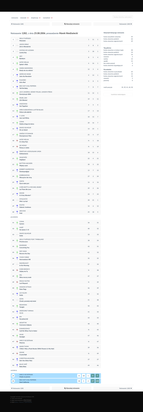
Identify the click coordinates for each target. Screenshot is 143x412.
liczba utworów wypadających (113, 65)
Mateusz (21, 402)
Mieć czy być (23, 201)
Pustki (21, 205)
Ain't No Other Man (25, 360)
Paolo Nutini (24, 281)
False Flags (22, 289)
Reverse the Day (24, 253)
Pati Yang (23, 251)
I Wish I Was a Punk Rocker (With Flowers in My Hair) (36, 348)
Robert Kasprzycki (26, 169)
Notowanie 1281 (17, 24)
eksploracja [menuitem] (34, 18)
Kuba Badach (24, 269)
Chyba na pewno (24, 377)
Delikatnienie (23, 153)
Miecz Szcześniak (26, 340)
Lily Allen (23, 293)
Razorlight (23, 263)
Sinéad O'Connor (26, 133)
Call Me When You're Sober (28, 331)
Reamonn (23, 305)
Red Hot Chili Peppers (27, 86)
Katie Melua (24, 62)
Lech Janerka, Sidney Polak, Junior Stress (35, 92)
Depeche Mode (25, 74)
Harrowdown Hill (25, 259)
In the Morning (24, 265)
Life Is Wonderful (25, 46)
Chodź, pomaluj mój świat (27, 301)
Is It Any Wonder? (25, 195)
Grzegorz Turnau (26, 311)
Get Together (23, 106)
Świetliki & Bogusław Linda (30, 151)
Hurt (21, 227)
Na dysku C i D (24, 230)
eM (20, 316)
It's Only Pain (23, 142)
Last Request (23, 283)
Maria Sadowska (26, 68)
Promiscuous (23, 241)
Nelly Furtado (25, 38)
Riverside (23, 245)
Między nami (23, 165)
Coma (21, 121)
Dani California (24, 382)
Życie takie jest (24, 183)
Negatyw (23, 322)
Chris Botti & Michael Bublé (30, 187)
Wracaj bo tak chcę (25, 177)
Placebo (22, 80)
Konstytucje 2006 (25, 94)
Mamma (22, 343)
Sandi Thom (24, 346)
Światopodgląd (24, 171)
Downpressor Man (25, 136)
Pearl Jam (23, 98)
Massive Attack (25, 287)
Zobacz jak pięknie (25, 112)
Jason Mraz (24, 44)
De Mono (23, 145)
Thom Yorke (24, 257)
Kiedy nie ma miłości (26, 70)
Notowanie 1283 (125, 24)
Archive (22, 211)
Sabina (16, 402)
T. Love (22, 115)
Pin (20, 275)
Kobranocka (24, 175)
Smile (21, 235)
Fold (20, 213)
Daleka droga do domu (26, 124)
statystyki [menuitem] (23, 18)
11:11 (21, 313)
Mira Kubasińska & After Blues (31, 110)
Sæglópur (22, 159)
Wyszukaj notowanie (71, 24)
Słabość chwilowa (25, 207)
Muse (21, 334)
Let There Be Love (25, 189)
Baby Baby (22, 366)
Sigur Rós (23, 157)
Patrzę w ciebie (24, 148)
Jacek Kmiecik (28, 402)
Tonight (21, 307)
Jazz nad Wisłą (24, 118)
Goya (21, 299)
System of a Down (26, 50)
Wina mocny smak (25, 277)
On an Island (23, 130)
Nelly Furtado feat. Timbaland (31, 239)
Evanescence (24, 328)
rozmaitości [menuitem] (46, 18)
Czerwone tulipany (25, 325)
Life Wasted (23, 100)
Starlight (22, 337)
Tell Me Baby (23, 88)
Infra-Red (22, 82)
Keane (21, 193)
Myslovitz (23, 199)
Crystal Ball (23, 354)
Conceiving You (24, 247)
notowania (14, 18)
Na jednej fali (23, 319)
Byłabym (22, 58)
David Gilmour (25, 127)
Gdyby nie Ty (23, 271)
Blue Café (23, 364)
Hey (20, 56)
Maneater (22, 40)
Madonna (23, 104)
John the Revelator (25, 76)
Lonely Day (23, 52)
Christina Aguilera (26, 358)
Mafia (21, 181)
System (21, 224)
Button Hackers (25, 163)
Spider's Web (23, 64)
